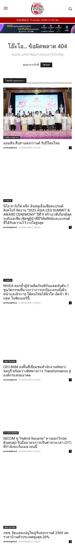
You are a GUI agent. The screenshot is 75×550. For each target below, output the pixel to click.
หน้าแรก (46, 65)
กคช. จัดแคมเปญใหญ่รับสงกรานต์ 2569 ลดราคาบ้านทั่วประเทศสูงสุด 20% (36, 535)
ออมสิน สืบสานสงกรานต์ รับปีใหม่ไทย (31, 143)
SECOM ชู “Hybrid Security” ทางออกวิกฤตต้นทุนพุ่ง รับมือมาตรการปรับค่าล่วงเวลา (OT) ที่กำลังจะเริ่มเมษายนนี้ (37, 442)
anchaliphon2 (10, 147)
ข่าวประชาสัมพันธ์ (11, 433)
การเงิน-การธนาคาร (11, 137)
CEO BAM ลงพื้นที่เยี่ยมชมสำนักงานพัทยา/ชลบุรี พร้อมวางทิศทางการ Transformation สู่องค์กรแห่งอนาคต (37, 371)
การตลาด (7, 200)
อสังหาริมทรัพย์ (9, 361)
